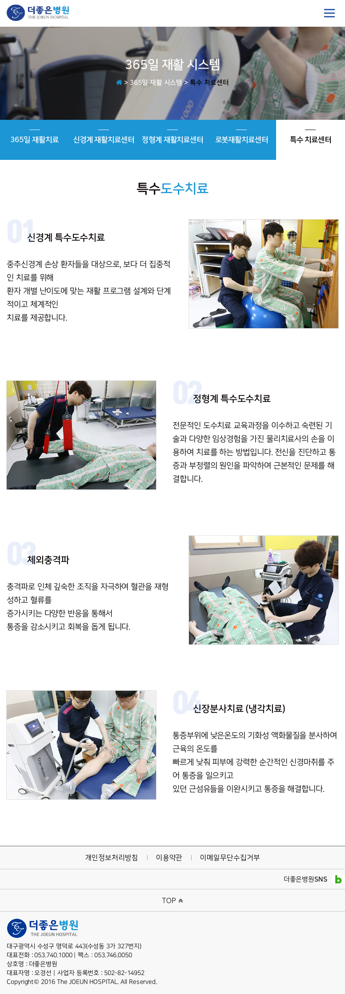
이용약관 (169, 858)
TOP (172, 900)
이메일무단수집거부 (230, 858)
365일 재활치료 (34, 137)
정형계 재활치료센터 (172, 137)
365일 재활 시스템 (156, 82)
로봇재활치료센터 (241, 137)
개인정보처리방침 (111, 858)
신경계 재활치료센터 (103, 137)
